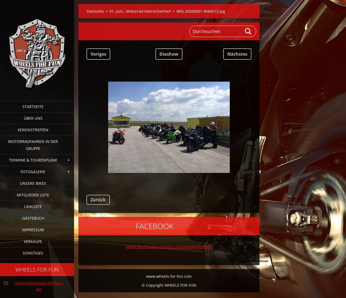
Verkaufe (33, 241)
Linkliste (33, 206)
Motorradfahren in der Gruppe (33, 145)
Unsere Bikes (33, 183)
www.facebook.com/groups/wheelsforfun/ (169, 247)
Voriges (98, 54)
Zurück (98, 200)
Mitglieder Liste (33, 194)
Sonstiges (33, 253)
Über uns (33, 118)
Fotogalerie (33, 171)
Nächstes (237, 54)
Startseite (33, 106)
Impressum (33, 229)
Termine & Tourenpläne (33, 160)
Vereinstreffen (33, 129)
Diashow (168, 54)
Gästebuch (33, 218)
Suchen (248, 31)
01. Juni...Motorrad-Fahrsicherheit (140, 11)
